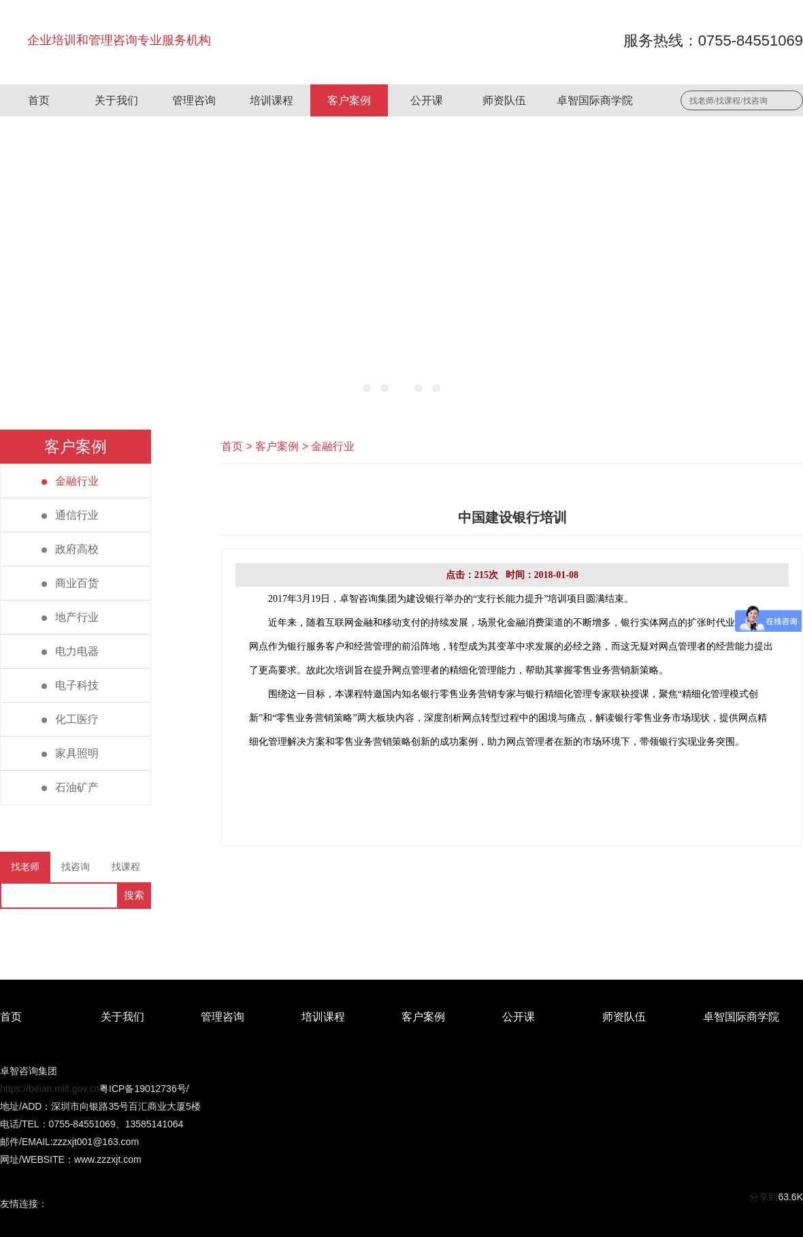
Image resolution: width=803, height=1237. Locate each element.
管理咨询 (194, 100)
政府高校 (70, 549)
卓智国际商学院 (595, 100)
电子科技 (70, 685)
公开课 (426, 100)
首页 (39, 100)
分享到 (763, 1196)
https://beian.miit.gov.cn (49, 1088)
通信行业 (70, 515)
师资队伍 (504, 100)
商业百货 (70, 583)
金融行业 (70, 481)
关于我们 (116, 100)
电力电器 (70, 651)
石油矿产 (70, 787)
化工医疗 (70, 719)
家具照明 (70, 753)
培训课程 (271, 100)
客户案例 (349, 100)
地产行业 (70, 617)
